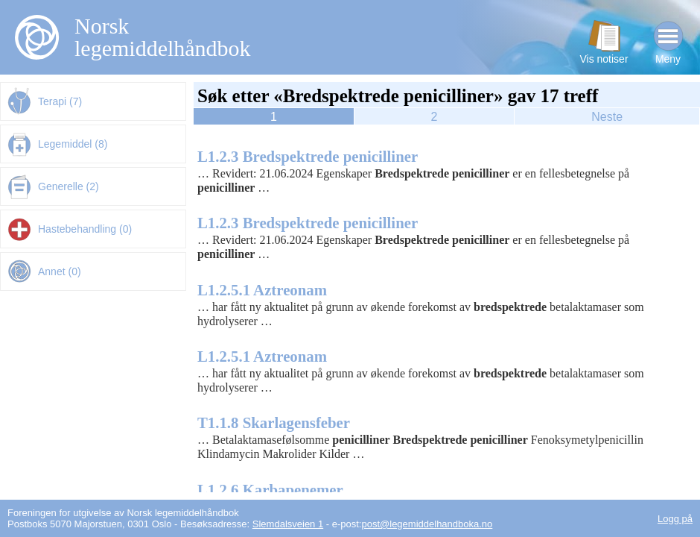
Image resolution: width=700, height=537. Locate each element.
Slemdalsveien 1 (287, 524)
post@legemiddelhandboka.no (426, 524)
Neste (607, 116)
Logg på (675, 518)
